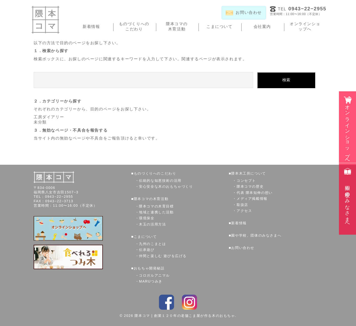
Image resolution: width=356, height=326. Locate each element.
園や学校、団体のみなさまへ (256, 235)
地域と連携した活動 (156, 212)
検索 (286, 80)
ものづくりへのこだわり (134, 26)
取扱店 (242, 205)
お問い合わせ (242, 248)
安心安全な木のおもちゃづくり (166, 186)
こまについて (219, 26)
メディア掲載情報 (252, 199)
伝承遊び (146, 250)
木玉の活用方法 (152, 224)
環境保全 (146, 218)
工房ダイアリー (49, 117)
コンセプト (246, 181)
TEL (302, 8)
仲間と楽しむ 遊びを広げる (163, 256)
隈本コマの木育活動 (177, 26)
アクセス (244, 211)
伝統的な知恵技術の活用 (160, 181)
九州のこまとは (152, 244)
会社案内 (262, 26)
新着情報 (91, 26)
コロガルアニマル (154, 275)
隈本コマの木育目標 (156, 206)
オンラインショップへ (305, 26)
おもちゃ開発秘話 (149, 268)
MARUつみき (150, 281)
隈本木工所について (248, 173)
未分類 (40, 122)
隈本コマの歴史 (250, 186)
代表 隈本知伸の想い (255, 193)
